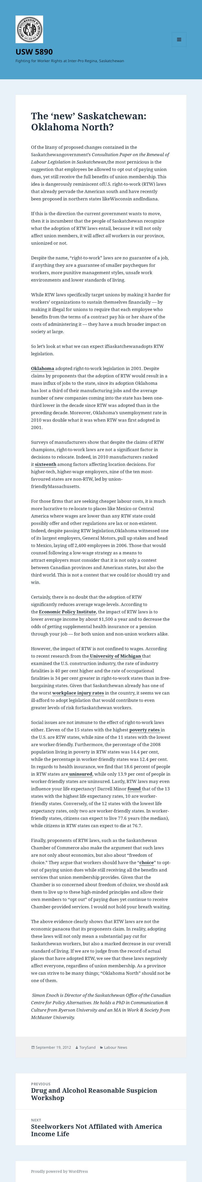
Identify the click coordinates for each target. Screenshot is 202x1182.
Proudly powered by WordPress (59, 1171)
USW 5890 (34, 51)
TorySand (87, 1047)
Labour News (115, 1047)
